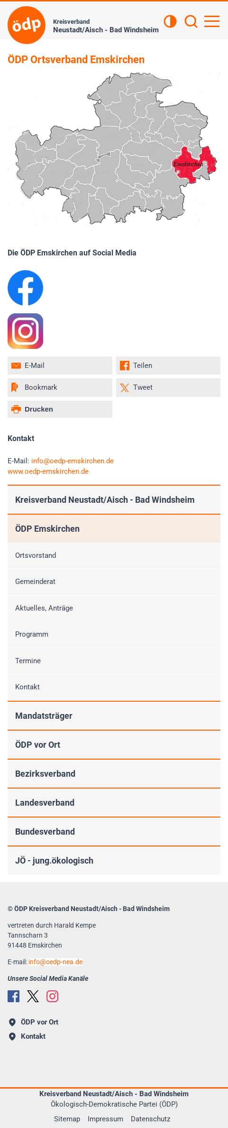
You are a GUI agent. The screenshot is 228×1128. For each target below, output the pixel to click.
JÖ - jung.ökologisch (54, 860)
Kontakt (27, 687)
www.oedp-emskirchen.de (48, 471)
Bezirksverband (45, 774)
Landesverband (44, 803)
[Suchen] (191, 22)
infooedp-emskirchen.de (72, 461)
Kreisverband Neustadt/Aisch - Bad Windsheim (105, 500)
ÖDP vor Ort (37, 745)
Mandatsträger (44, 716)
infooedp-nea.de (55, 962)
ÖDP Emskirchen (47, 529)
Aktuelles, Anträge (44, 608)
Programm (31, 634)
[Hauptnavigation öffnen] (211, 21)
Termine (28, 661)
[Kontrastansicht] (170, 22)
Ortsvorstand (35, 555)
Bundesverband (45, 832)
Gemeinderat (35, 581)
